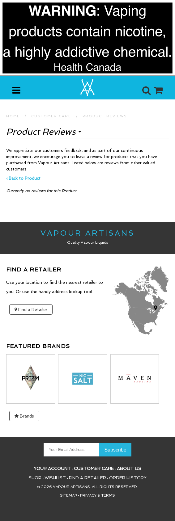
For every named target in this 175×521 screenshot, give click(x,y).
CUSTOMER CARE (51, 116)
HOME (13, 116)
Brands (24, 416)
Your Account (52, 468)
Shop (34, 477)
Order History (128, 477)
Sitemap (68, 495)
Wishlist (55, 477)
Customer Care (94, 468)
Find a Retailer (31, 309)
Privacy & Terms (97, 495)
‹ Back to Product (23, 178)
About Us (129, 468)
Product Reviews (105, 116)
